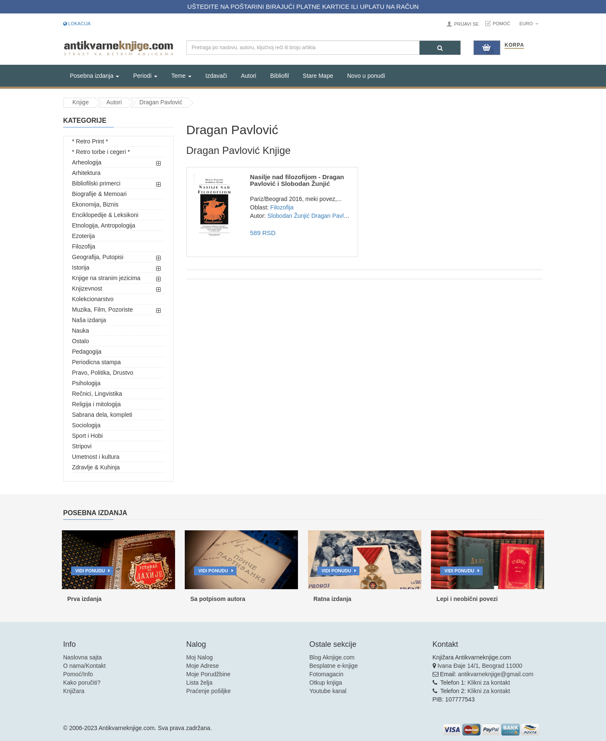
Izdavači (216, 75)
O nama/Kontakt (84, 665)
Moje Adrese (202, 665)
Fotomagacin (326, 674)
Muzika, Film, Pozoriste (102, 309)
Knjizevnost (87, 288)
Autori (248, 75)
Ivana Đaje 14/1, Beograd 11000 (479, 665)
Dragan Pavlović (160, 102)
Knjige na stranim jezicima (106, 278)
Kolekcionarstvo (93, 299)
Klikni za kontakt (489, 682)
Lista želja (199, 682)
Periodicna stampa (96, 362)
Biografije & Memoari (99, 194)
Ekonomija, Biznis (95, 204)
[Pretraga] (440, 47)
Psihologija (86, 383)
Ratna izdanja (332, 598)
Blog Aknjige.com (331, 657)
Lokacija (76, 23)
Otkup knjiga (325, 682)
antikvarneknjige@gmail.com (495, 674)
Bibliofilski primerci (96, 183)
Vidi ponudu (90, 570)
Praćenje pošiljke (208, 691)
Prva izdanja (84, 598)
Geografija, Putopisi (97, 257)
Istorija (80, 267)
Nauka (80, 330)
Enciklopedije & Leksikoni (105, 215)
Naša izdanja (89, 320)
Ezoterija (83, 236)
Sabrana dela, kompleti (102, 414)
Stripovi (82, 446)
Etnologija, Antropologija (103, 225)
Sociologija (86, 425)
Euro (528, 23)
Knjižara (74, 691)
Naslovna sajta (82, 657)
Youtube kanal (327, 691)
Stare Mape (318, 75)
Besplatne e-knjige (333, 665)
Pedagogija (86, 351)
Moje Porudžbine (208, 674)
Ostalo (80, 341)
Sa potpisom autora (217, 598)
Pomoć (501, 23)
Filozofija (83, 246)
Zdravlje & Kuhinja (96, 467)
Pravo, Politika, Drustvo (102, 372)
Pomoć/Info (78, 674)
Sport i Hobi (87, 435)
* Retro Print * (90, 141)
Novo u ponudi (366, 75)
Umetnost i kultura (96, 456)
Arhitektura (86, 172)
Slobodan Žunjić (288, 215)
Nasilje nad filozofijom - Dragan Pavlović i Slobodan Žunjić (297, 180)
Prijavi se (466, 23)
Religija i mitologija (96, 404)
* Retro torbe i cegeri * (101, 151)
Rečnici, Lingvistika (97, 393)
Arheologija (86, 162)
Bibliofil (279, 75)
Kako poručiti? (82, 682)
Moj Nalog (199, 657)
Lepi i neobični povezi (466, 598)
